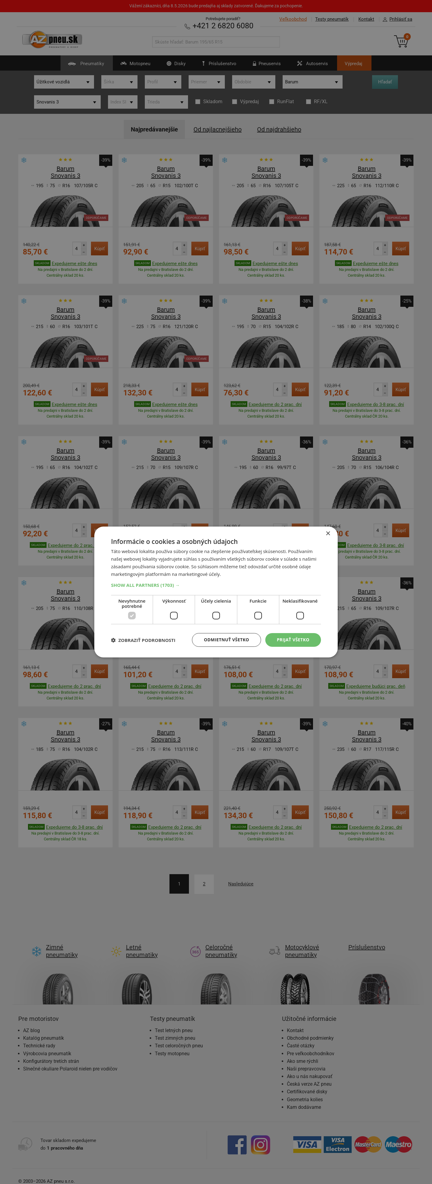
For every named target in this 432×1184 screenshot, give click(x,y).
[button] (216, 585)
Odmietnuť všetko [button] (226, 640)
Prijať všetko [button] (293, 640)
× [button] (328, 533)
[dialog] (216, 592)
